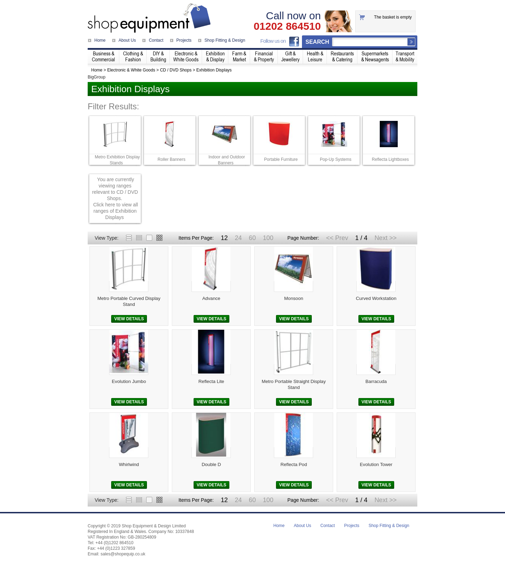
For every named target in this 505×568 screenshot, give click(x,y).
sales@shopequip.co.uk (123, 554)
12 (224, 237)
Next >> (386, 237)
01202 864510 (287, 26)
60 (252, 237)
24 (238, 237)
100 (268, 237)
